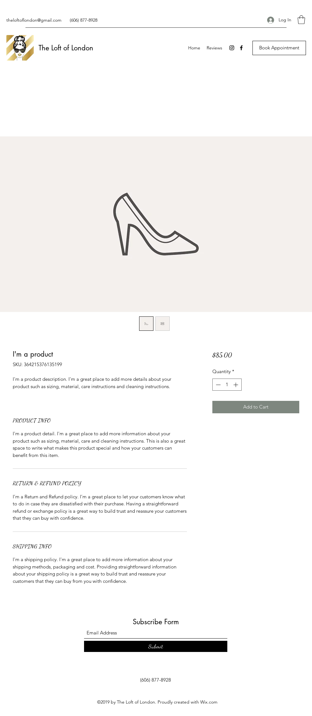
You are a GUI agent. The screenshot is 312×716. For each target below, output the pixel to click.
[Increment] (236, 385)
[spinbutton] (227, 385)
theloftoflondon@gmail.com (33, 20)
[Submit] (155, 646)
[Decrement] (217, 385)
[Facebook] (241, 48)
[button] (301, 19)
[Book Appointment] (279, 48)
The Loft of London (66, 47)
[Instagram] (232, 48)
